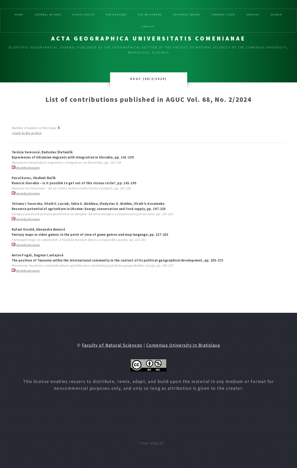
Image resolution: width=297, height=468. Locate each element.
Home (19, 14)
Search (276, 14)
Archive (253, 14)
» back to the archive (27, 133)
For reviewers (150, 14)
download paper (28, 168)
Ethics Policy (83, 14)
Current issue (223, 14)
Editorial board (186, 14)
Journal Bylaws (47, 14)
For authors (116, 14)
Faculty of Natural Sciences (112, 345)
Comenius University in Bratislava (183, 345)
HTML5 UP (157, 443)
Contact (148, 26)
